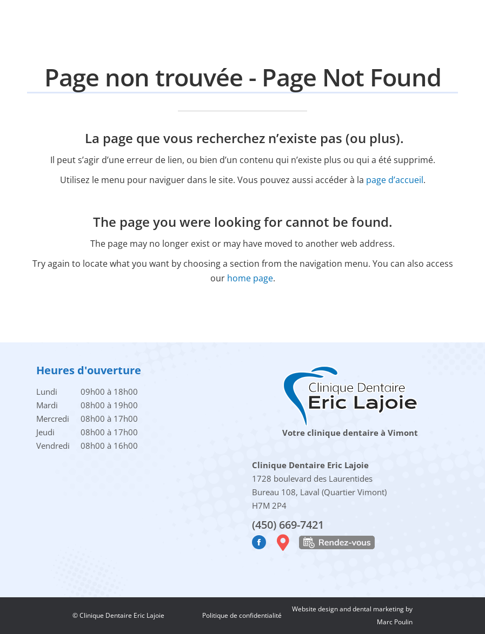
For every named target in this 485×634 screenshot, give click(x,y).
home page (250, 278)
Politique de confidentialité (242, 615)
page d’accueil (394, 180)
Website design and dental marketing (349, 608)
